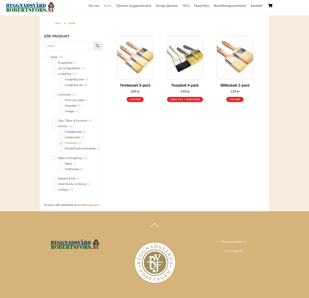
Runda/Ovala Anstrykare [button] (82, 148)
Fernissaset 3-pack (135, 85)
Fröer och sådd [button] (76, 100)
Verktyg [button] (65, 189)
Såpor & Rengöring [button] (72, 158)
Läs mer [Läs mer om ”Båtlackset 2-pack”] (234, 99)
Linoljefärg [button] (67, 74)
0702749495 (234, 251)
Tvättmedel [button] (74, 169)
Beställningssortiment (230, 6)
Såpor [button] (70, 163)
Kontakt (256, 6)
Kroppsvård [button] (67, 62)
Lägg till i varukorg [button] (185, 99)
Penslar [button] (65, 126)
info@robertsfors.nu (233, 241)
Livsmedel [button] (67, 94)
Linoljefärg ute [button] (76, 85)
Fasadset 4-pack (185, 85)
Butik (107, 6)
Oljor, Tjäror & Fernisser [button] (75, 120)
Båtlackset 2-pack (234, 85)
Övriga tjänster (167, 6)
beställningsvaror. (89, 205)
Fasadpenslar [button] (75, 131)
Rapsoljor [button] (73, 105)
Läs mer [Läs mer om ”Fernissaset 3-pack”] (135, 99)
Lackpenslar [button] (74, 137)
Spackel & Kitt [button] (68, 178)
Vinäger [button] (72, 111)
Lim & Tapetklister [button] (71, 68)
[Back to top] (154, 227)
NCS (186, 6)
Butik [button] (57, 57)
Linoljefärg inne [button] (76, 79)
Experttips (201, 6)
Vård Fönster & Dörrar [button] (74, 184)
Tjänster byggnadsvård (133, 6)
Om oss (93, 6)
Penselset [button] (73, 143)
